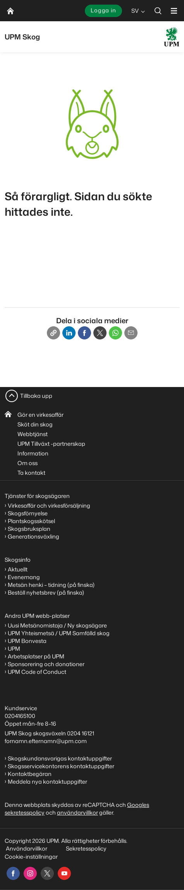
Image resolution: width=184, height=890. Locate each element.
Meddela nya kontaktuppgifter (47, 781)
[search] (158, 10)
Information (32, 453)
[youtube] (64, 873)
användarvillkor (77, 812)
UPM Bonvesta (27, 641)
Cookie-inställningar (31, 856)
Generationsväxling (33, 536)
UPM (14, 648)
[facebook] (13, 873)
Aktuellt (18, 569)
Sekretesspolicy (86, 848)
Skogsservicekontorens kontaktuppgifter (61, 766)
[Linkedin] (69, 332)
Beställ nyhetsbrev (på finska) (46, 592)
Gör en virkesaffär (40, 415)
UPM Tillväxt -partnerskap (51, 444)
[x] (47, 873)
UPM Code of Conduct (37, 672)
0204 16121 (80, 733)
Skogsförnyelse (28, 513)
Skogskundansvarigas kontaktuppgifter (60, 758)
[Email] (131, 332)
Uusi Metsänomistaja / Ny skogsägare (57, 625)
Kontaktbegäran (30, 774)
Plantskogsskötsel (31, 521)
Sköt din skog (35, 424)
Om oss (27, 463)
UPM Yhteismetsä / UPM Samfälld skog (59, 633)
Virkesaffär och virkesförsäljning (49, 505)
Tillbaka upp (36, 396)
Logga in (103, 10)
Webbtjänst (32, 434)
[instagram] (30, 873)
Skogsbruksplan (29, 529)
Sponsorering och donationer (46, 664)
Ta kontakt (31, 473)
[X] (100, 332)
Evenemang (24, 577)
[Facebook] (84, 332)
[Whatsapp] (115, 332)
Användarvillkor (27, 848)
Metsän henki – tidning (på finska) (51, 585)
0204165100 (20, 716)
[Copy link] (53, 332)
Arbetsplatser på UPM (36, 656)
